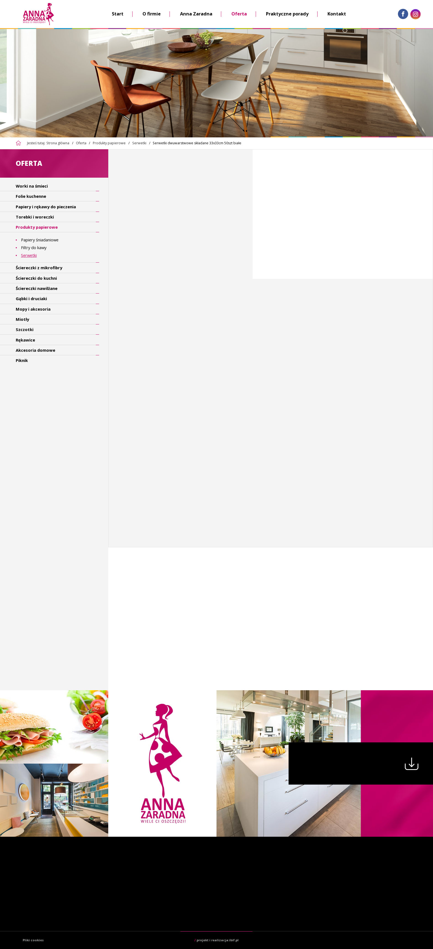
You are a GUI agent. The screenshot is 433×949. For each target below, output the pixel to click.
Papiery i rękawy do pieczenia (46, 206)
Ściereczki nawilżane (36, 288)
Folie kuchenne (31, 196)
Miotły (22, 319)
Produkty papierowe (109, 143)
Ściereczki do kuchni (36, 278)
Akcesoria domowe (35, 350)
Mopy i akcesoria (33, 309)
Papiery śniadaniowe (40, 239)
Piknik (22, 360)
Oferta (239, 14)
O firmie (151, 14)
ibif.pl (234, 940)
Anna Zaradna (196, 14)
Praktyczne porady (287, 14)
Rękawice (25, 340)
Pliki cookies (33, 940)
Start (117, 14)
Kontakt (337, 14)
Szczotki (24, 329)
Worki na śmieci (32, 186)
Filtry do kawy (33, 247)
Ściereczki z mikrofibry (39, 267)
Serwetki (139, 143)
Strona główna (57, 143)
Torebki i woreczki (35, 217)
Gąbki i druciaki (31, 298)
